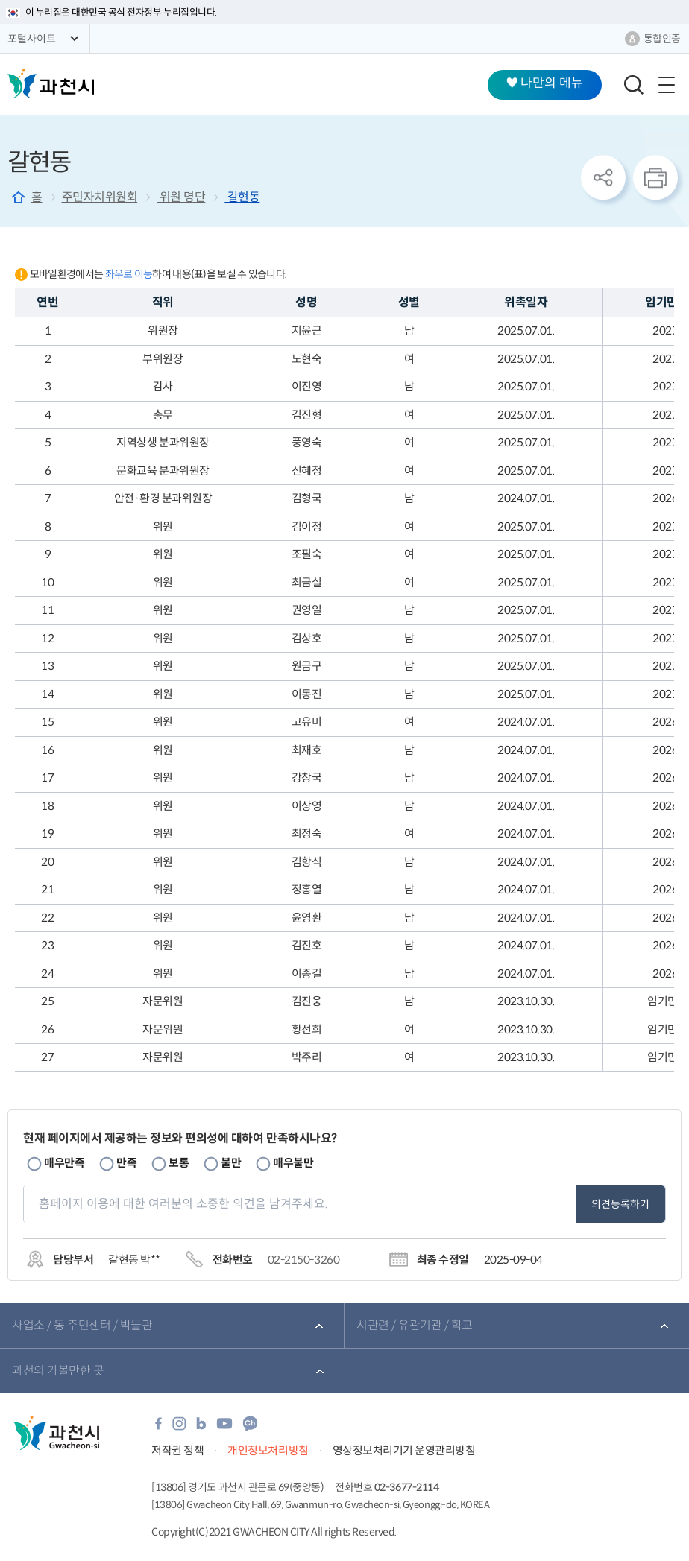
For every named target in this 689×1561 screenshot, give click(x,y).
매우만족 (64, 1163)
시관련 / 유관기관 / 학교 (414, 1325)
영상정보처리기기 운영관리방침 (404, 1450)
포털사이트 (31, 38)
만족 (126, 1163)
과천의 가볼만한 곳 (58, 1370)
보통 (179, 1163)
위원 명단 (181, 197)
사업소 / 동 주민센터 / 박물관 (82, 1325)
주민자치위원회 (100, 197)
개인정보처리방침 (267, 1450)
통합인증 (662, 38)
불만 (231, 1163)
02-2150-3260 (303, 1260)
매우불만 (293, 1163)
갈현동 (241, 197)
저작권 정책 (177, 1450)
